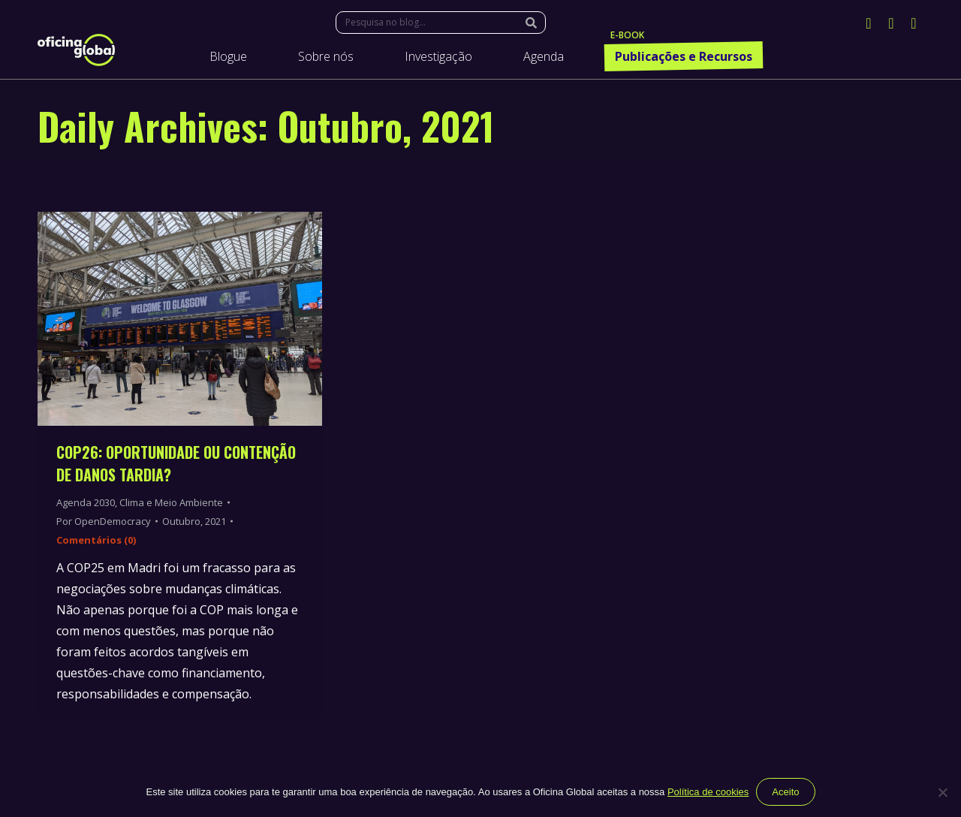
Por (103, 521)
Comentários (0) (96, 540)
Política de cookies (708, 791)
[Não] (942, 792)
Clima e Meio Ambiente (171, 502)
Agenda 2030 (85, 502)
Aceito (785, 791)
